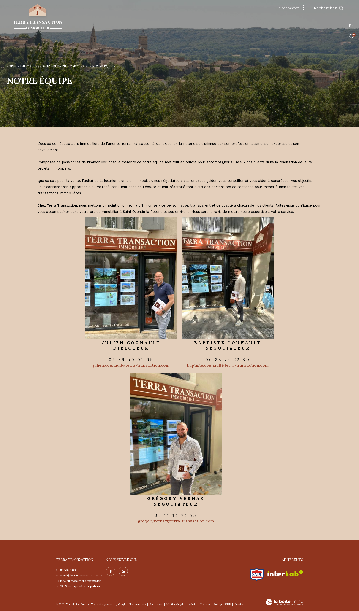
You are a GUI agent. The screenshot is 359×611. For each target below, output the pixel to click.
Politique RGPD (222, 604)
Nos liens (205, 604)
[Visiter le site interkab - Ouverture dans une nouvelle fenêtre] (285, 573)
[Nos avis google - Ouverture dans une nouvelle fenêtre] (122, 570)
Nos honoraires (138, 604)
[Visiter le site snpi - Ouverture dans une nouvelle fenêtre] (257, 573)
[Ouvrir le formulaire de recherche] (326, 8)
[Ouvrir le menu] (351, 8)
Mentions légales (176, 604)
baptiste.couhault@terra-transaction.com (228, 365)
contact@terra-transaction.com (79, 575)
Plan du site (156, 604)
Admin (193, 604)
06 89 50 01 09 (66, 570)
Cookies (238, 604)
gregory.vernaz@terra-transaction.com (176, 521)
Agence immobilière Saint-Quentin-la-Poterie (47, 66)
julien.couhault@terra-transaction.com (131, 365)
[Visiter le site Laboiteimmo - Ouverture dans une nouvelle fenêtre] (284, 602)
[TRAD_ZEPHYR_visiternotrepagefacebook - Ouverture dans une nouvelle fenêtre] (110, 570)
